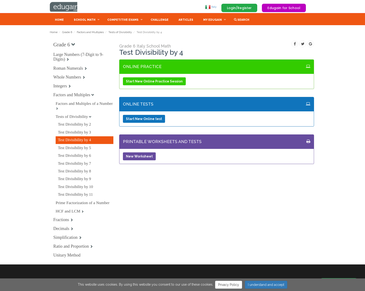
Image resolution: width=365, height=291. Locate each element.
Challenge (160, 20)
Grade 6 (67, 32)
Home (59, 20)
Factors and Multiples (90, 32)
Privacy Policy (228, 285)
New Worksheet (139, 157)
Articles (186, 20)
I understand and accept (266, 285)
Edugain (67, 7)
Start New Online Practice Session (154, 82)
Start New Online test (144, 119)
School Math (84, 20)
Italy (211, 6)
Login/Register (239, 8)
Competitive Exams (123, 20)
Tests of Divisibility (120, 32)
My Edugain (212, 20)
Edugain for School (283, 8)
